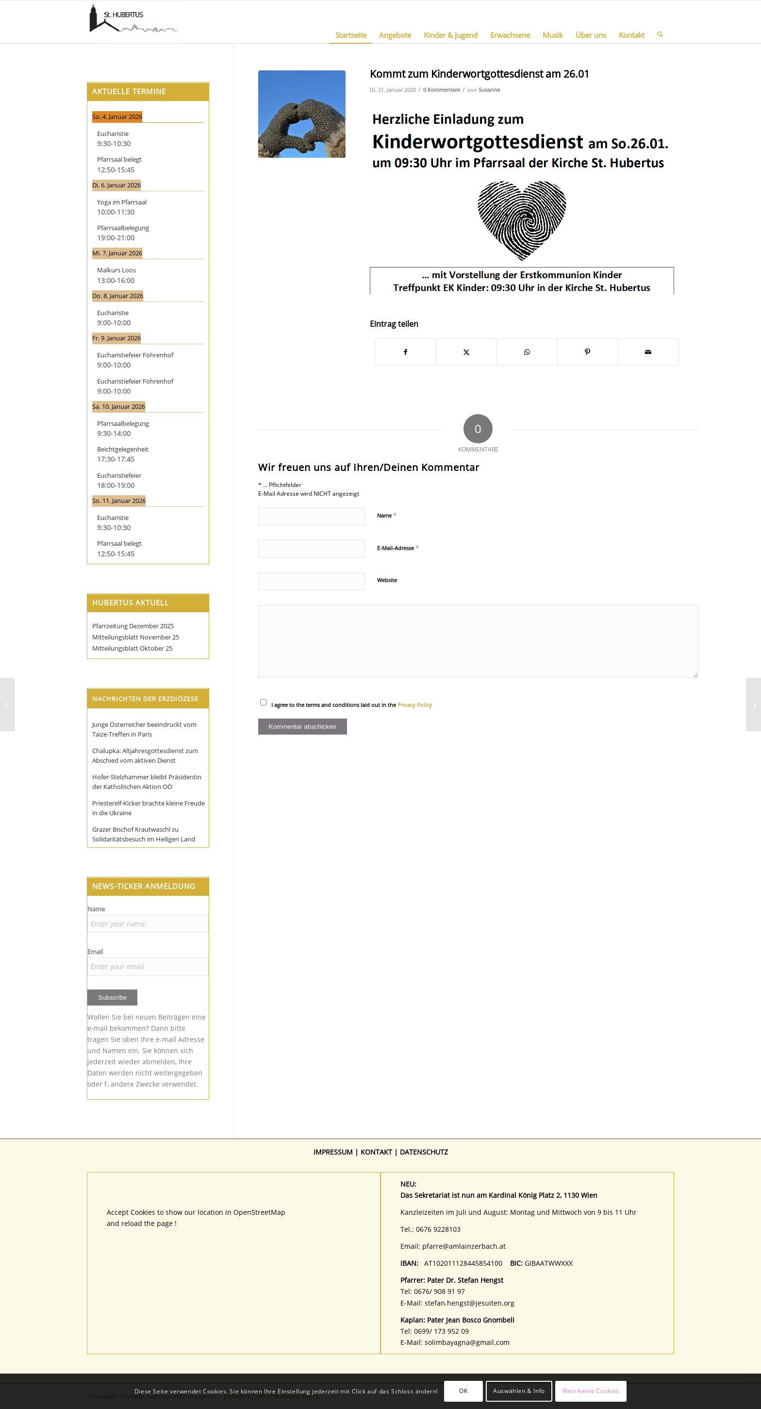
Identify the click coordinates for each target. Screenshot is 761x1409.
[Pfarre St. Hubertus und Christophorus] (133, 21)
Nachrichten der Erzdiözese (145, 698)
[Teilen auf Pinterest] (588, 352)
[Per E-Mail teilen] (648, 352)
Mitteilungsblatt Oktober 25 (132, 648)
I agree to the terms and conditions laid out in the (351, 704)
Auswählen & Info (519, 1391)
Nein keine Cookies (590, 1391)
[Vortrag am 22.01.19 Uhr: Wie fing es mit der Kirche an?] (7, 704)
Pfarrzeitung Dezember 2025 (133, 625)
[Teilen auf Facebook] (405, 352)
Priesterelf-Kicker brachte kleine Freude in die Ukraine (148, 808)
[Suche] (660, 21)
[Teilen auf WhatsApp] (527, 352)
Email (95, 951)
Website (387, 580)
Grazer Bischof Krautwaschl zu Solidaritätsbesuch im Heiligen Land (143, 834)
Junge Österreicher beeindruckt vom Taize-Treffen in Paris (144, 729)
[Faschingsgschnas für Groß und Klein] (753, 704)
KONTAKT (376, 1152)
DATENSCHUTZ (424, 1152)
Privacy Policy (414, 704)
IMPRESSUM (333, 1152)
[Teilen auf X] (466, 352)
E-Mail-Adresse (398, 547)
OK (463, 1391)
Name (387, 515)
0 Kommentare (441, 89)
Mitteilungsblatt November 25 (135, 637)
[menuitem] (351, 21)
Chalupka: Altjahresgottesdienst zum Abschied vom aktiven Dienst (145, 755)
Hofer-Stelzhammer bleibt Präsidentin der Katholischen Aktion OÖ (146, 781)
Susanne (489, 89)
